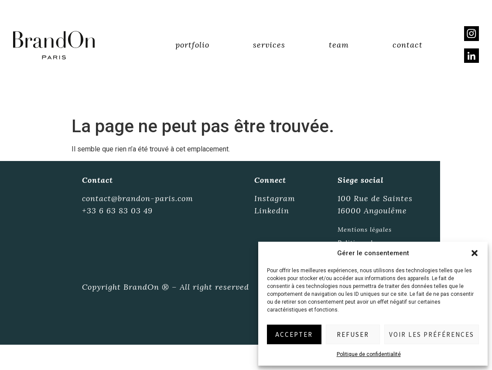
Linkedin (271, 211)
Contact (408, 45)
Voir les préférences (431, 334)
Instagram (274, 199)
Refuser (353, 334)
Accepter (294, 334)
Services (269, 45)
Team (339, 45)
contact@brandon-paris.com (138, 199)
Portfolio (192, 45)
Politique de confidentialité (369, 354)
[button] (474, 253)
